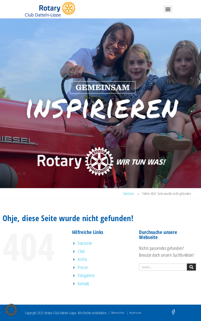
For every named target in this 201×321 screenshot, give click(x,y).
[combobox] (163, 267)
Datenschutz (117, 312)
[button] (11, 310)
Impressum (135, 312)
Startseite (128, 193)
